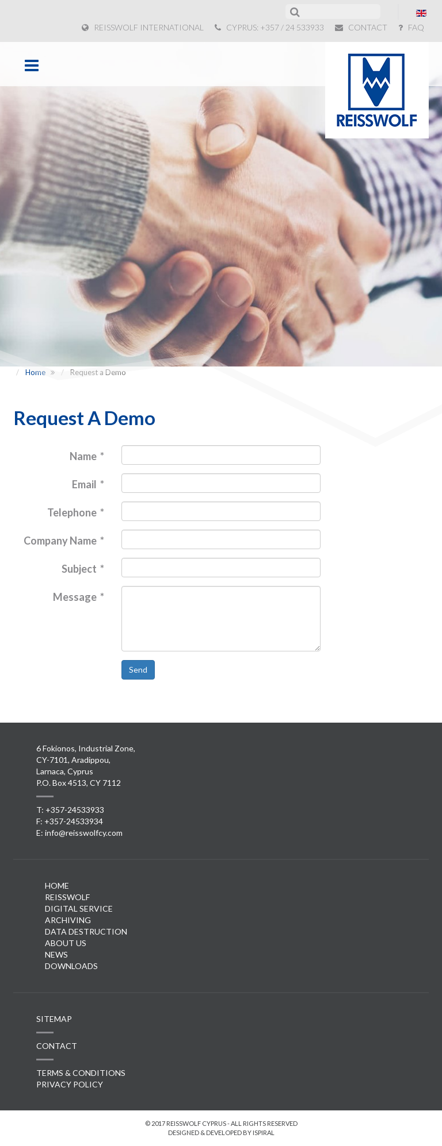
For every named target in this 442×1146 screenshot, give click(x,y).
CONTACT (361, 27)
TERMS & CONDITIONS (80, 1073)
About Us (65, 943)
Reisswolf (67, 897)
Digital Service (79, 908)
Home (57, 885)
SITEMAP (54, 1019)
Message (78, 597)
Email (88, 484)
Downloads (71, 966)
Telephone (75, 512)
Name (87, 456)
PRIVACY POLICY (69, 1084)
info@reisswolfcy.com (84, 833)
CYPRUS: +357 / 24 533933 (269, 27)
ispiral (264, 1132)
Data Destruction (86, 931)
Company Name (64, 540)
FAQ (411, 27)
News (56, 954)
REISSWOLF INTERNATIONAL (143, 27)
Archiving (68, 920)
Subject (83, 568)
